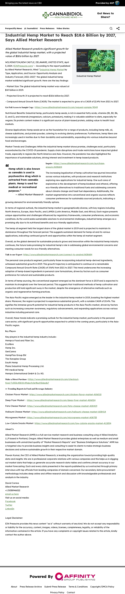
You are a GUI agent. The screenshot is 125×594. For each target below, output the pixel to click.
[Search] (111, 28)
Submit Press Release (55, 586)
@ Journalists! (31, 28)
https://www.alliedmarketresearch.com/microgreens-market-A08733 (62, 417)
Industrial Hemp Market (52, 69)
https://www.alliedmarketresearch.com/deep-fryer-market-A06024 (61, 400)
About (14, 586)
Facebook (10, 501)
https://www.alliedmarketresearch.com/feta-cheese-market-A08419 (62, 406)
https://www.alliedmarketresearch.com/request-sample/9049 (66, 107)
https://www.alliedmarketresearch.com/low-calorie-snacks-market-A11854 (73, 423)
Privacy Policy (57, 592)
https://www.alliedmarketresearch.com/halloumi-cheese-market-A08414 (69, 411)
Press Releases (47, 28)
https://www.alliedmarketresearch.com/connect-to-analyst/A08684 (57, 254)
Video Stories (63, 28)
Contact (71, 592)
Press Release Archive (31, 586)
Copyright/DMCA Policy (102, 586)
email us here (12, 494)
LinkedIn (9, 508)
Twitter (8, 505)
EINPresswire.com (23, 66)
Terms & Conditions (78, 586)
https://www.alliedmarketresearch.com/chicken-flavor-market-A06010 (65, 394)
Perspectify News (13, 28)
